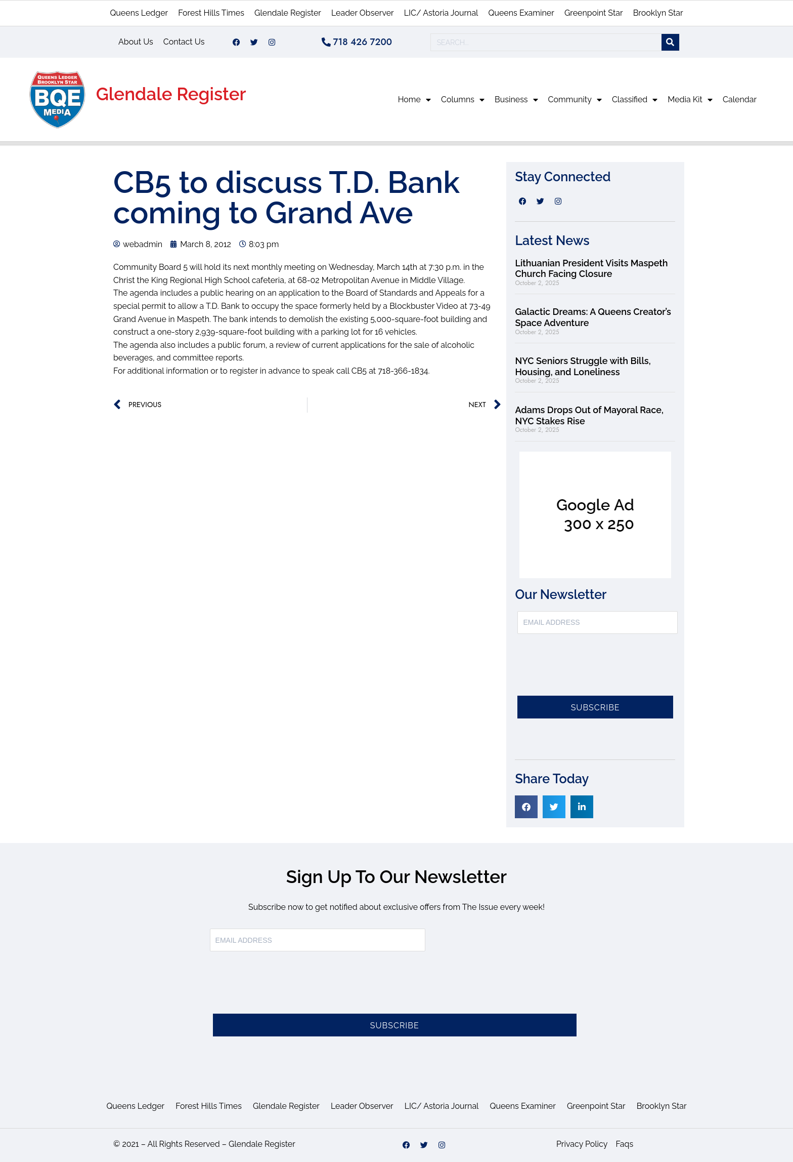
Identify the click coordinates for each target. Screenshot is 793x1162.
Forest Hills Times (211, 13)
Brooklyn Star (658, 13)
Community (575, 99)
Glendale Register (287, 13)
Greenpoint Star (593, 13)
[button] (526, 806)
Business (516, 99)
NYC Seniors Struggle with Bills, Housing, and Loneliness (582, 366)
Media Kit (690, 99)
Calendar (740, 99)
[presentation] (594, 671)
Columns (462, 99)
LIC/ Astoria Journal (441, 13)
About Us (135, 42)
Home (414, 99)
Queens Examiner (521, 13)
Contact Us (184, 42)
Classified (634, 99)
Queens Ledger (139, 13)
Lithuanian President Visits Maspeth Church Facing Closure (591, 268)
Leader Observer (362, 13)
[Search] (670, 42)
